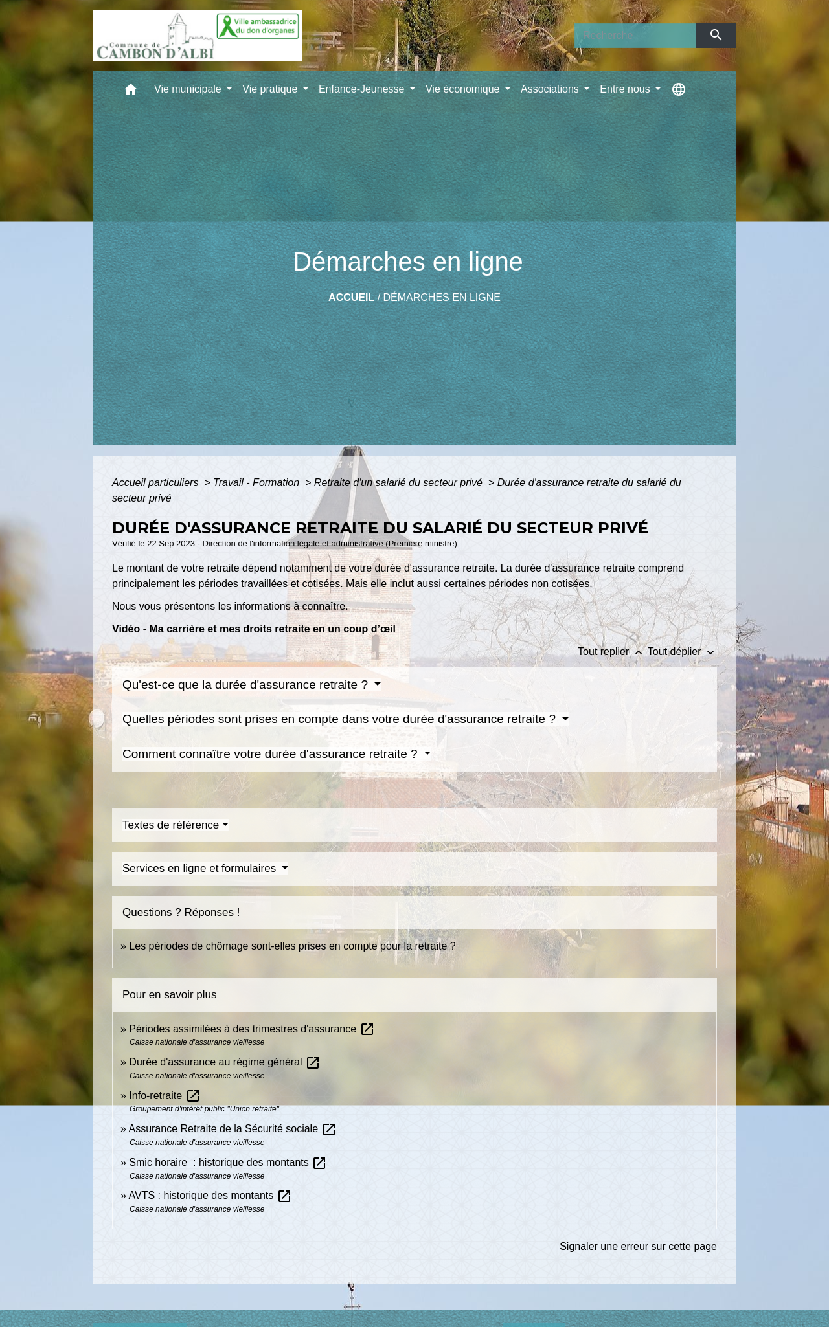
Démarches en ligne (442, 297)
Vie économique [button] (464, 89)
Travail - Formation (257, 482)
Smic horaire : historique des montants (228, 1162)
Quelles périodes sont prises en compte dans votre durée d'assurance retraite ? (340, 719)
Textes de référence (170, 825)
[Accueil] (197, 35)
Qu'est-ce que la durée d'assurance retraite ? (246, 684)
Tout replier (613, 651)
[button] (131, 92)
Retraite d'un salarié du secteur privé (400, 482)
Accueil (351, 297)
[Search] (635, 35)
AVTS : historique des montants (209, 1195)
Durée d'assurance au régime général (225, 1061)
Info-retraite (164, 1095)
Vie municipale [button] (189, 89)
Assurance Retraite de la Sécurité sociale (232, 1128)
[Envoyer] (716, 35)
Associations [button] (551, 89)
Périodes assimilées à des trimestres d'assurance (251, 1028)
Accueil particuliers (156, 482)
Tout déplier (682, 651)
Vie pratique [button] (271, 89)
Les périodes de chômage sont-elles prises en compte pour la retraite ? (292, 946)
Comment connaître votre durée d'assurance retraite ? (271, 754)
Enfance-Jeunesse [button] (363, 89)
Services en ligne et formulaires (200, 868)
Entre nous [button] (626, 89)
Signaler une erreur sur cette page (638, 1246)
